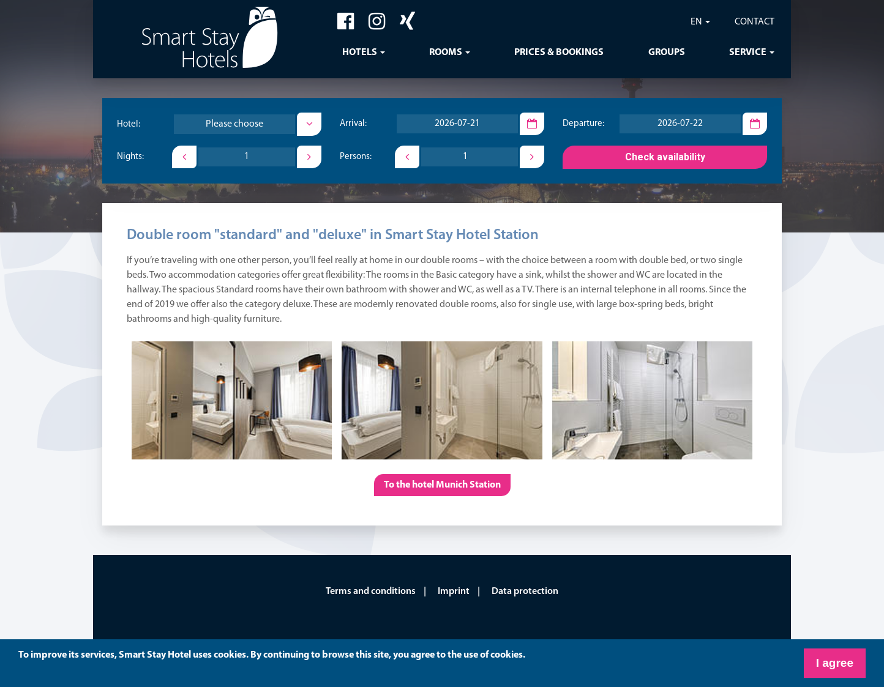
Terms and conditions (371, 591)
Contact (754, 22)
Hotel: (128, 124)
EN (696, 22)
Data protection (525, 591)
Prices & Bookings (559, 53)
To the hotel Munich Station (442, 485)
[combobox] (234, 124)
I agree (834, 662)
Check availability (665, 157)
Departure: (583, 124)
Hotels (359, 53)
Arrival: (353, 124)
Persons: (356, 157)
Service (747, 53)
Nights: (130, 157)
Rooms (445, 53)
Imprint (454, 591)
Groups (666, 53)
